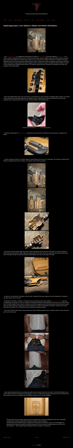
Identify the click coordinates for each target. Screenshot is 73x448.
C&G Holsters (42, 56)
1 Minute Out (60, 56)
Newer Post (7, 437)
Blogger (39, 445)
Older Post (66, 437)
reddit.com (38, 127)
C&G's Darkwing (23, 133)
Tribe (32, 20)
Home (4, 20)
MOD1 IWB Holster (11, 56)
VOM (48, 20)
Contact (53, 20)
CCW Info (26, 20)
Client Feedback (40, 20)
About (10, 20)
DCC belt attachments (56, 301)
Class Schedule (18, 20)
